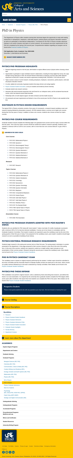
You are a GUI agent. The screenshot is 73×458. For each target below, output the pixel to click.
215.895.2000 (40, 456)
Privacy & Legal (24, 446)
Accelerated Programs (9, 408)
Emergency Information (50, 446)
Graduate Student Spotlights (12, 327)
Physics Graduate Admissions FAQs (14, 322)
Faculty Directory (9, 329)
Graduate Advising (8, 354)
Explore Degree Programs (10, 347)
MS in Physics (7, 380)
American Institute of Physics (19, 47)
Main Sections (9, 19)
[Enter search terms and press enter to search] (36, 14)
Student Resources (8, 421)
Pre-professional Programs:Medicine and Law (11, 413)
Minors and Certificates (9, 418)
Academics (10, 24)
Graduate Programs (21, 24)
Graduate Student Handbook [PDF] (16, 57)
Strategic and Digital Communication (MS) (15, 397)
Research (8, 315)
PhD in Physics (8, 382)
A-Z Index (4, 446)
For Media (11, 446)
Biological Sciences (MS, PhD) (12, 361)
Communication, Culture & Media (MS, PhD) (15, 366)
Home (3, 24)
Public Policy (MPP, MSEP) (11, 395)
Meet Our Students (9, 388)
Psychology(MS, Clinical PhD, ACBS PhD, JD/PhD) (14, 391)
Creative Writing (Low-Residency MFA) (14, 369)
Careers (17, 446)
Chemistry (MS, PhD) (9, 364)
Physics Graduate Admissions (13, 319)
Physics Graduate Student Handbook (24, 252)
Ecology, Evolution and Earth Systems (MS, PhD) (17, 371)
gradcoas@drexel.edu (18, 290)
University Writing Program (10, 425)
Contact (31, 446)
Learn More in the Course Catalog (14, 132)
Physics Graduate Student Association (15, 86)
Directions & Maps (38, 446)
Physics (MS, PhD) (33, 24)
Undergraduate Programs (10, 405)
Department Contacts (11, 332)
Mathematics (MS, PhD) (10, 374)
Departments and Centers (10, 350)
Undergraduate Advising (10, 401)
